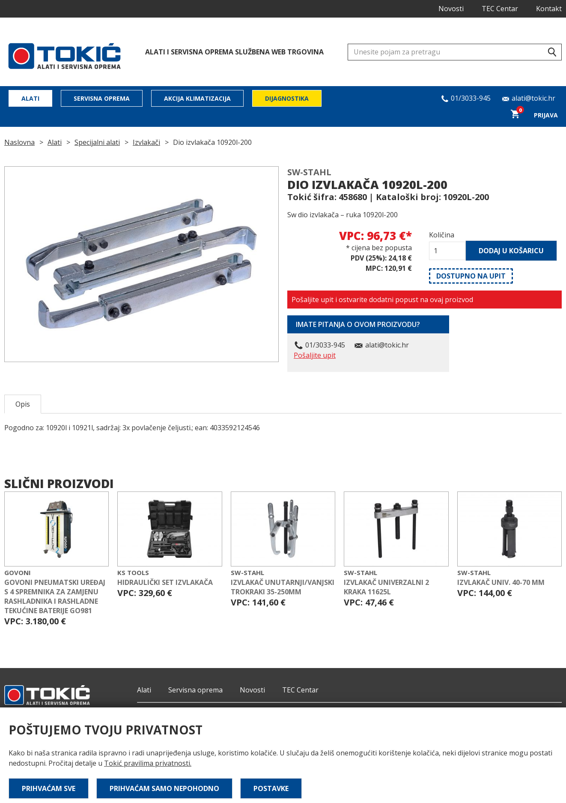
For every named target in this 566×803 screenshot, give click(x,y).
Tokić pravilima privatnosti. (147, 763)
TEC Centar (500, 8)
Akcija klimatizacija (197, 98)
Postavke (271, 788)
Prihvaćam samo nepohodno (164, 788)
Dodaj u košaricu (511, 250)
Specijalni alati (97, 142)
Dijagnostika (287, 98)
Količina (441, 235)
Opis (22, 404)
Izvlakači (146, 142)
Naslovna (19, 142)
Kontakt (549, 8)
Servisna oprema (102, 98)
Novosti (451, 8)
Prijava (546, 115)
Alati (30, 98)
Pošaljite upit (315, 355)
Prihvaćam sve (48, 788)
